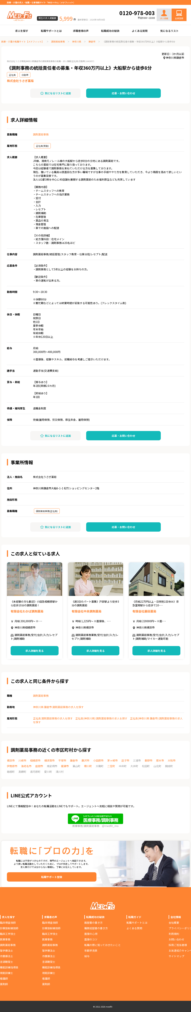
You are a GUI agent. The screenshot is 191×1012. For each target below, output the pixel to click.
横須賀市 (49, 760)
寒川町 (88, 766)
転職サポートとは (51, 31)
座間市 (39, 766)
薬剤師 (4, 984)
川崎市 (22, 760)
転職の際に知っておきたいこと (102, 945)
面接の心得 (90, 934)
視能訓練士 (6, 973)
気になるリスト (169, 31)
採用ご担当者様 (178, 945)
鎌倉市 (92, 41)
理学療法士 (6, 950)
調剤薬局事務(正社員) (47, 511)
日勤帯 (25, 74)
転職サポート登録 (51, 877)
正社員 (12, 74)
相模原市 (35, 760)
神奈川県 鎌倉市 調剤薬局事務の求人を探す (58, 707)
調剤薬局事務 (58, 41)
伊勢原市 (12, 766)
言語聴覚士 (6, 962)
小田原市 (98, 760)
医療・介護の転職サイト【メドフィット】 (22, 41)
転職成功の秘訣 (110, 31)
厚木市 (160, 760)
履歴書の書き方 (93, 922)
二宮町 (111, 766)
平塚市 (62, 760)
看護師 (4, 978)
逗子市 (125, 760)
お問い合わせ (175, 5)
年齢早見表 (90, 950)
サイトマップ (176, 956)
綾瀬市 (65, 766)
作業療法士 (6, 956)
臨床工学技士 (8, 934)
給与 (87, 956)
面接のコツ (90, 939)
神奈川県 (76, 41)
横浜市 (11, 760)
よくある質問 (140, 31)
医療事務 (5, 939)
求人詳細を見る (34, 651)
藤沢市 (85, 760)
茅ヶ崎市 (112, 760)
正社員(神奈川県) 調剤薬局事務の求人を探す (101, 718)
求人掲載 (164, 15)
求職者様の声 (81, 31)
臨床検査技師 (8, 922)
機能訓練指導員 (9, 967)
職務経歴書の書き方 (96, 928)
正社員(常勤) (42, 145)
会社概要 (174, 922)
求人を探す (21, 31)
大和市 (172, 760)
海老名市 (26, 766)
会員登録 (179, 18)
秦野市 (148, 760)
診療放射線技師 (9, 928)
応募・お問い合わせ (123, 93)
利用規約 (174, 934)
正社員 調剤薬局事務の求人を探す (53, 718)
